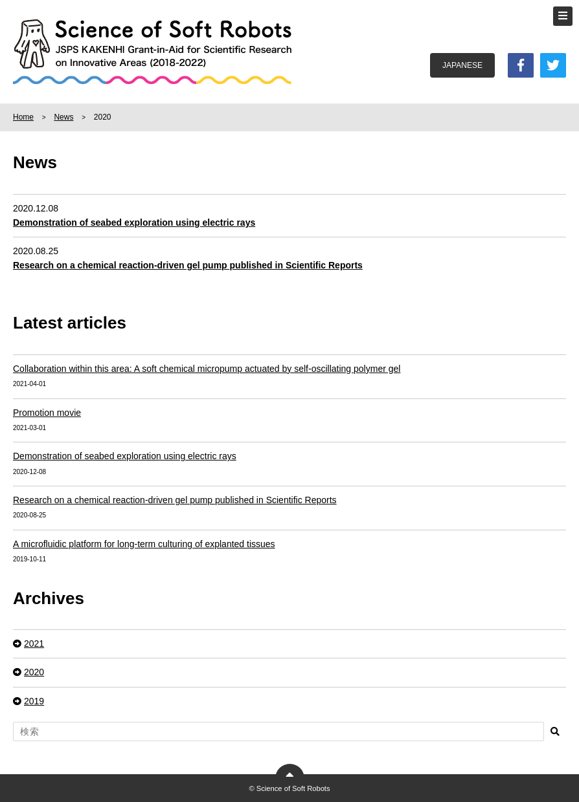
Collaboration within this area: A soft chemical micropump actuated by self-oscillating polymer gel (206, 368)
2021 (34, 643)
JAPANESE (462, 65)
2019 (34, 701)
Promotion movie (47, 412)
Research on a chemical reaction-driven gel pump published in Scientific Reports (175, 500)
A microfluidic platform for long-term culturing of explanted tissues (144, 544)
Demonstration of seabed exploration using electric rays (124, 456)
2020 (34, 672)
